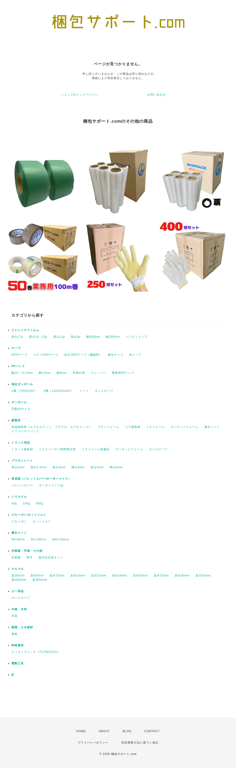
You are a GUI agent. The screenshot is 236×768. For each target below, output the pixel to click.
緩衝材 (16, 420)
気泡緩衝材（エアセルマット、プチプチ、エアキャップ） (51, 427)
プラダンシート (22, 460)
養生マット (19, 532)
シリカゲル (19, 496)
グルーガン (19, 521)
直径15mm (98, 575)
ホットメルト (42, 521)
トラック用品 (20, 442)
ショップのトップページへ (79, 94)
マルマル (17, 569)
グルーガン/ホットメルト (28, 514)
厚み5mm (97, 467)
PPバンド (18, 366)
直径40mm (18, 579)
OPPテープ (19, 354)
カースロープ (158, 449)
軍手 (29, 557)
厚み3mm (59, 467)
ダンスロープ (104, 391)
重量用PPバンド (123, 373)
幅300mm (113, 336)
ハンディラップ (136, 336)
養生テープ (115, 354)
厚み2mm (18, 467)
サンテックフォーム (184, 427)
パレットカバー (22, 485)
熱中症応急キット (51, 557)
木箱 (14, 616)
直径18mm (119, 575)
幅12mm (45, 373)
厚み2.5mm (38, 467)
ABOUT (104, 731)
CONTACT (152, 731)
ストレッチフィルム (25, 330)
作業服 (16, 557)
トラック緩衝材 (22, 449)
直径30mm (182, 575)
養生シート (212, 427)
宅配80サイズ (20, 409)
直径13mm (77, 575)
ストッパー (98, 373)
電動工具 (17, 663)
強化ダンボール (22, 384)
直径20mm (140, 575)
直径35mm (203, 575)
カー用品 (17, 591)
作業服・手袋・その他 (26, 551)
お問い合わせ (156, 94)
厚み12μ (59, 336)
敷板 (14, 634)
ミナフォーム (155, 427)
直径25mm (161, 575)
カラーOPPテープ (46, 354)
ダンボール (19, 402)
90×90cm (18, 539)
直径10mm (56, 575)
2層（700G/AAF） (24, 391)
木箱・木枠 (19, 609)
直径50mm (39, 579)
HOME (81, 731)
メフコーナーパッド (25, 431)
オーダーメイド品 (51, 485)
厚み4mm (78, 467)
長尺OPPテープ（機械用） (83, 354)
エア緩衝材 (133, 427)
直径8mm (37, 575)
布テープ (135, 354)
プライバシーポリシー (93, 742)
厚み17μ (17, 336)
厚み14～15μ (38, 336)
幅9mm (62, 373)
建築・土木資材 (22, 627)
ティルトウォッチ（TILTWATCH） (35, 652)
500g (39, 503)
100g (26, 503)
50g (14, 503)
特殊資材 (17, 645)
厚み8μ (76, 336)
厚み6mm (116, 467)
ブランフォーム (108, 427)
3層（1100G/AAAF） (59, 391)
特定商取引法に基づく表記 (139, 742)
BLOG (127, 731)
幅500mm (93, 336)
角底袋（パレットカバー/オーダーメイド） (41, 478)
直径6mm (18, 575)
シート (84, 391)
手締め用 (79, 373)
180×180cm (60, 539)
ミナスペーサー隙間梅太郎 (57, 449)
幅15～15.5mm (22, 373)
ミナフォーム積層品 (96, 449)
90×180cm (38, 539)
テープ (16, 348)
